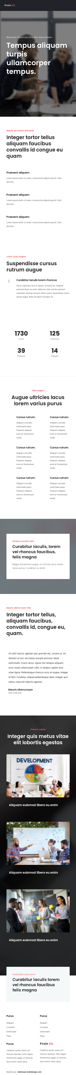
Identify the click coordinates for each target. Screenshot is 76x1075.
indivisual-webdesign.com (29, 1072)
